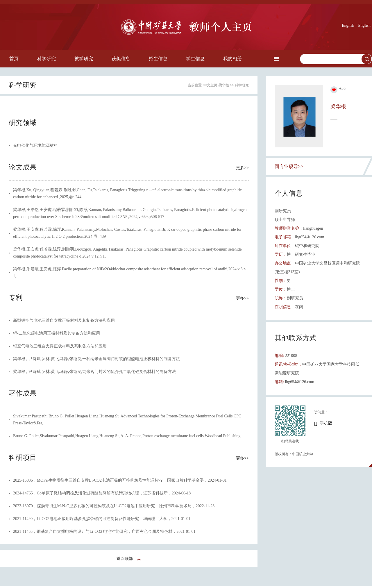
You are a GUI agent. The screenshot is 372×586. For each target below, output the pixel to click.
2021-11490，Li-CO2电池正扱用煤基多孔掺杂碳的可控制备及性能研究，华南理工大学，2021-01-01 (101, 519)
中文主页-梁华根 (216, 85)
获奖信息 (121, 58)
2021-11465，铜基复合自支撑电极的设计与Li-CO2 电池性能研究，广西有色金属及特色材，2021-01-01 (104, 531)
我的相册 (232, 58)
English (348, 25)
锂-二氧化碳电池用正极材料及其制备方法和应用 (56, 333)
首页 (14, 58)
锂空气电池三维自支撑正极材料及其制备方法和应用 (60, 346)
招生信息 (158, 58)
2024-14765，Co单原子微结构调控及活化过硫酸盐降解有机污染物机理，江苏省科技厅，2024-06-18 (102, 493)
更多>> (242, 168)
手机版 (326, 423)
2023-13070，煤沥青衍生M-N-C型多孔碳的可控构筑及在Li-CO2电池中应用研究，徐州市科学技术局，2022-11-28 (113, 506)
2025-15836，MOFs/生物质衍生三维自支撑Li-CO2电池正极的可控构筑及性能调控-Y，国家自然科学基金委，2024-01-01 (120, 480)
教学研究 (83, 58)
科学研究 (46, 58)
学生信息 (195, 58)
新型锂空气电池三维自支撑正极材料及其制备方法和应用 (64, 320)
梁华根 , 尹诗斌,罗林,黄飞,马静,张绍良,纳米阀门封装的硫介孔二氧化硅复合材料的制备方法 (94, 371)
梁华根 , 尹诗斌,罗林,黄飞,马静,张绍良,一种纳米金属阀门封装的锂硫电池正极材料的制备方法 (96, 359)
